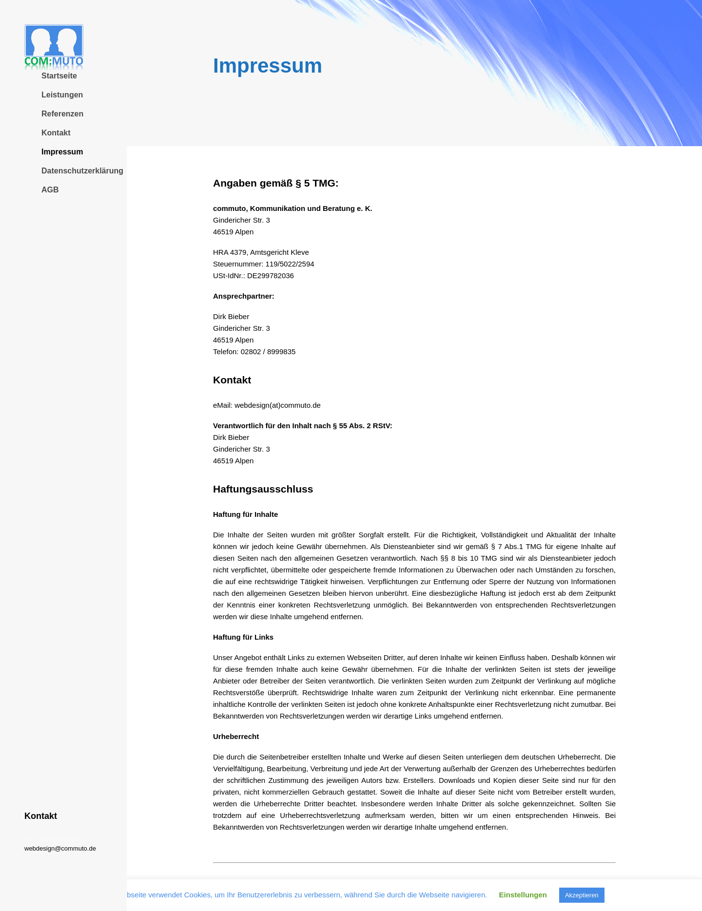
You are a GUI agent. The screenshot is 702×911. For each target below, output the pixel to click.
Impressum (62, 152)
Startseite (59, 76)
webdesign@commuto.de (60, 848)
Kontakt (56, 133)
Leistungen (62, 95)
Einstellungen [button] (523, 895)
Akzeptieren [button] (582, 895)
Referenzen (62, 114)
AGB (50, 190)
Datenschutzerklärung (82, 171)
